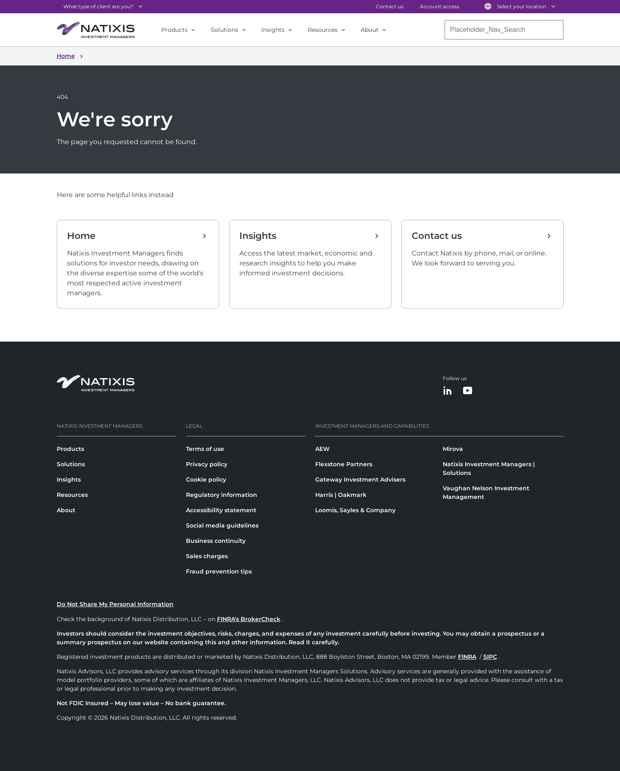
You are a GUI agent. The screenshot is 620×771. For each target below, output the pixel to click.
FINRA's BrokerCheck (248, 619)
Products (174, 30)
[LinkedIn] (448, 391)
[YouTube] (468, 391)
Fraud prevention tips (219, 571)
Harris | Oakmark (341, 495)
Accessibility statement (221, 510)
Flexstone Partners (343, 464)
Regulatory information (221, 495)
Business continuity (216, 541)
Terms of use (205, 449)
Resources (323, 30)
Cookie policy (206, 479)
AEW (322, 449)
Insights (273, 30)
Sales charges (207, 556)
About (370, 30)
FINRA (467, 656)
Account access (439, 6)
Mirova (453, 449)
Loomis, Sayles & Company (355, 510)
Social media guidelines (222, 525)
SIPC (490, 656)
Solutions (224, 30)
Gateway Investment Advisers (360, 479)
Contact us (389, 6)
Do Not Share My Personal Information (115, 604)
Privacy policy (206, 464)
